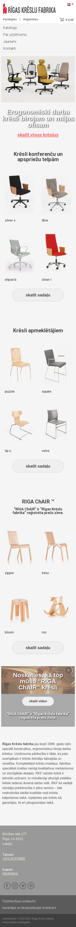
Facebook (7, 885)
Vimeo (23, 885)
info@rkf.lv (10, 873)
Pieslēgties (10, 19)
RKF (29, 8)
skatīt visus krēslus (38, 135)
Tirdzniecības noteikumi (18, 901)
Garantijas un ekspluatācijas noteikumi (29, 908)
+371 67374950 (13, 858)
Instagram (15, 885)
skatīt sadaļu (38, 295)
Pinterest (30, 885)
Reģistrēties (30, 19)
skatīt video (38, 701)
